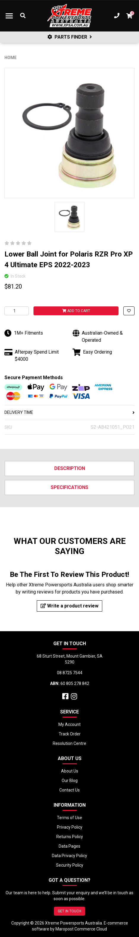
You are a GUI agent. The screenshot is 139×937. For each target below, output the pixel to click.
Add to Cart (76, 311)
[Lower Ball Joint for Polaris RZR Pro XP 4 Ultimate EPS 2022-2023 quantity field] (16, 310)
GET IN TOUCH (69, 911)
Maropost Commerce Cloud (81, 929)
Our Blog (70, 780)
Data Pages (69, 846)
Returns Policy (69, 836)
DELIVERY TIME (69, 412)
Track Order (70, 734)
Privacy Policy (69, 827)
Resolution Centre (69, 743)
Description (69, 468)
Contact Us (69, 790)
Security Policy (69, 865)
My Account (69, 724)
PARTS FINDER (69, 37)
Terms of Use (69, 817)
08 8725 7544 (69, 672)
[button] (129, 310)
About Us (69, 771)
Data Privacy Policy (69, 855)
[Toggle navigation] (9, 16)
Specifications (69, 487)
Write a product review (69, 606)
